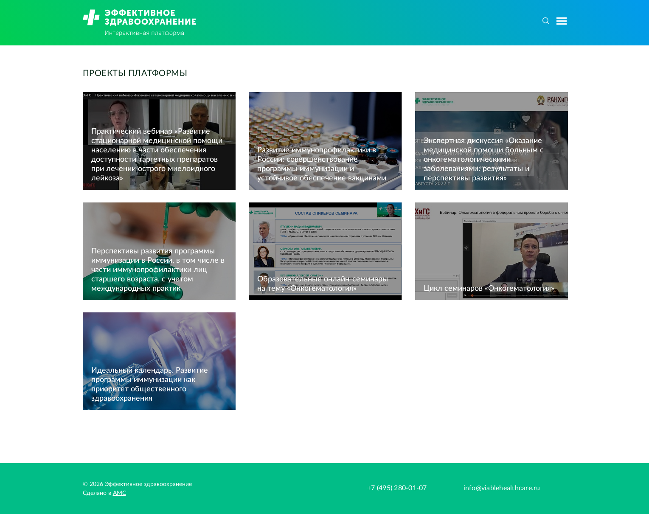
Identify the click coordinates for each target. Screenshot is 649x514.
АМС (119, 493)
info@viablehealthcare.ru (502, 488)
